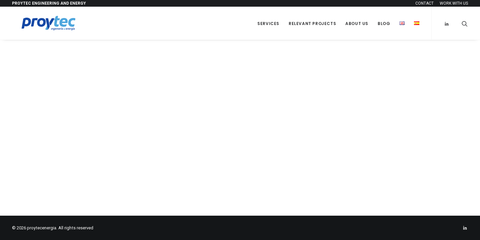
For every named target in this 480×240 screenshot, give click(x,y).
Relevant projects (312, 23)
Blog (384, 23)
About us (356, 23)
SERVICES (268, 23)
